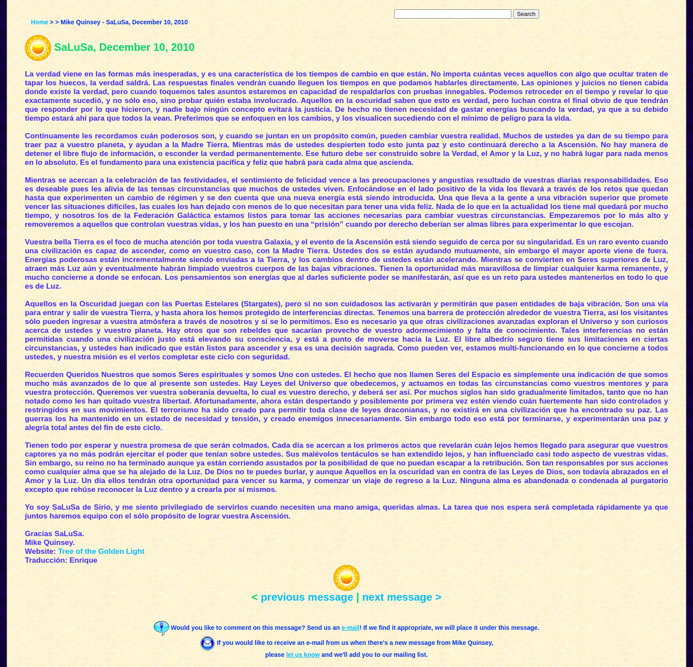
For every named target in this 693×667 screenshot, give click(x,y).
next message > (401, 597)
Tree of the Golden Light (101, 551)
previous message (307, 597)
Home (39, 22)
